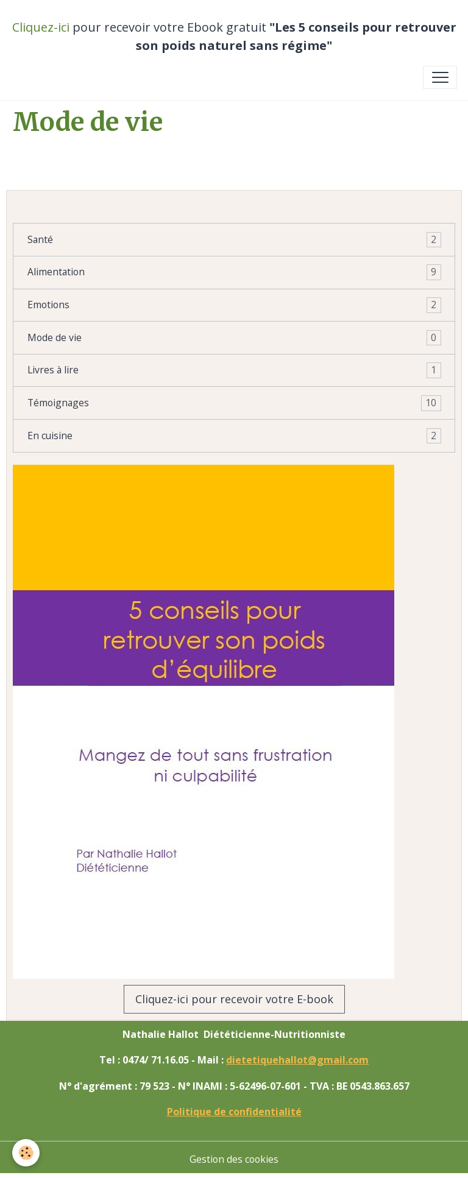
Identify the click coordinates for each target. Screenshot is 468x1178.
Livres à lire (234, 370)
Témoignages (234, 403)
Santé (234, 240)
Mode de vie (234, 338)
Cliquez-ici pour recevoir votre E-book (234, 999)
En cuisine (234, 436)
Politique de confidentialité (234, 1111)
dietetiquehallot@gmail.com (297, 1060)
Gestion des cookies (234, 1159)
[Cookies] (26, 1152)
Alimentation (234, 272)
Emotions (234, 305)
